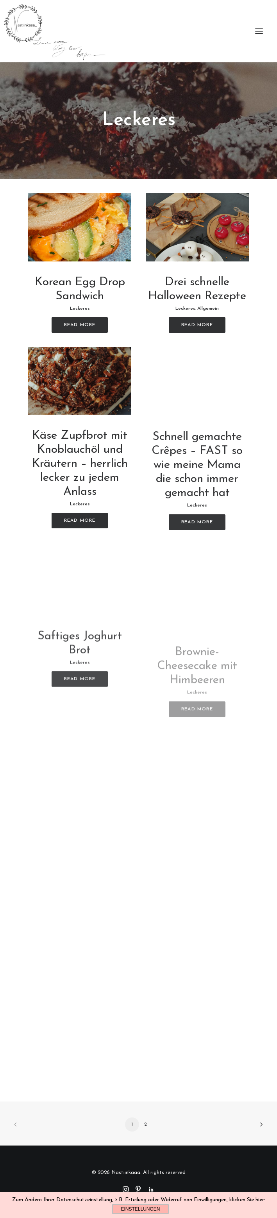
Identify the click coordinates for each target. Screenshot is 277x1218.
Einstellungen (140, 1209)
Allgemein (208, 308)
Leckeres (80, 308)
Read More (80, 325)
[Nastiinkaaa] (54, 31)
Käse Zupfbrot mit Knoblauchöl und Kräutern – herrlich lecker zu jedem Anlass (80, 484)
